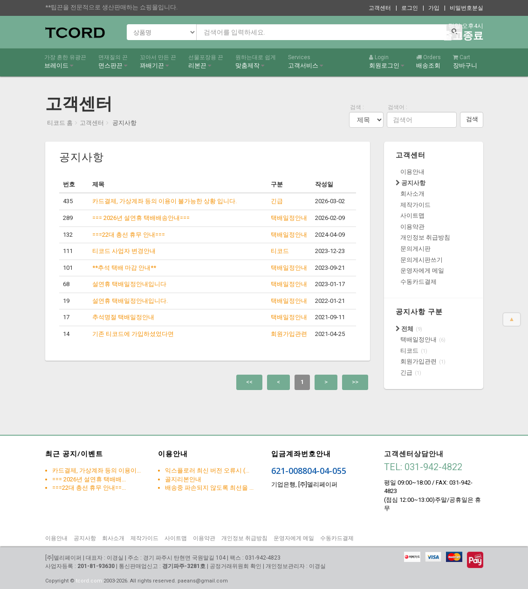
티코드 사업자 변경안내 (124, 250)
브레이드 (65, 61)
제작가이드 (415, 204)
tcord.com (89, 581)
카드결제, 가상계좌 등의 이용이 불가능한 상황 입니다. (164, 201)
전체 (404, 328)
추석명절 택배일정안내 (123, 317)
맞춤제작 (255, 61)
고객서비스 (305, 61)
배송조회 (428, 61)
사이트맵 (412, 215)
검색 (472, 119)
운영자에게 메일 (422, 270)
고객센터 (380, 8)
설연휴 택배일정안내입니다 (129, 284)
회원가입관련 (418, 361)
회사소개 (412, 193)
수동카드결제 (418, 281)
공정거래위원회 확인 (235, 566)
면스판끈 (113, 61)
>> (355, 381)
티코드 (409, 350)
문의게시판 (415, 248)
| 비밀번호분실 (463, 8)
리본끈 (205, 61)
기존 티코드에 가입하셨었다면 (133, 333)
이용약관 (412, 226)
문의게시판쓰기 (421, 259)
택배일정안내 (418, 339)
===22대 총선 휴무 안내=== (128, 234)
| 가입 (431, 8)
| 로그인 (407, 8)
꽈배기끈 (158, 61)
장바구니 (465, 61)
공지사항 (410, 182)
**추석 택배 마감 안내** (124, 267)
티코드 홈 (60, 122)
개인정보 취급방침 (425, 237)
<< (249, 381)
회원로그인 (386, 61)
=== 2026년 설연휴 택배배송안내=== (141, 217)
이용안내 (412, 171)
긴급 (406, 372)
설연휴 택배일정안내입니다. (130, 300)
